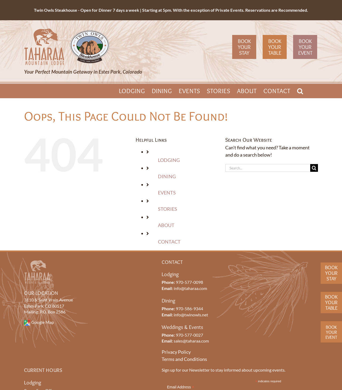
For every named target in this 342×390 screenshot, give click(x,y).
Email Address (180, 387)
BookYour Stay (331, 272)
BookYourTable (331, 302)
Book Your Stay (244, 47)
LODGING (169, 160)
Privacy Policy (176, 352)
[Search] (314, 168)
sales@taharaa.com (191, 340)
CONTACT (169, 242)
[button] (300, 91)
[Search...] (267, 168)
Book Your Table (274, 47)
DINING (167, 176)
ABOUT (166, 225)
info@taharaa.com (190, 288)
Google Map (42, 322)
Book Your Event (305, 47)
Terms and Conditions (184, 359)
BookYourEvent (331, 332)
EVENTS (167, 193)
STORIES (167, 209)
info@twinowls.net (191, 314)
